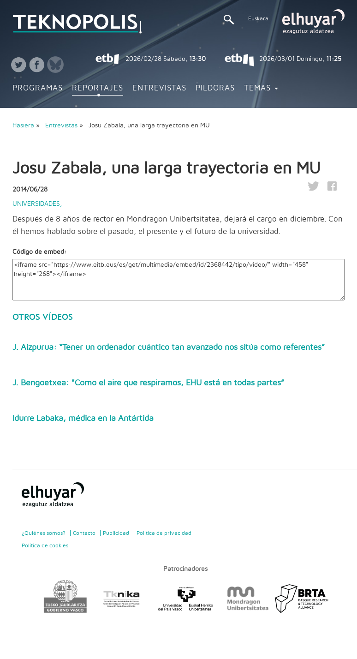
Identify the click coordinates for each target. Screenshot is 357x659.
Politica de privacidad (164, 533)
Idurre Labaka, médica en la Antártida (83, 418)
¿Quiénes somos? (43, 533)
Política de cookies (45, 545)
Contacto (84, 533)
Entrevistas (159, 88)
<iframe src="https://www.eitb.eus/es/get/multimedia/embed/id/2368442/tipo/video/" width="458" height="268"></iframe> (178, 279)
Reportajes (97, 88)
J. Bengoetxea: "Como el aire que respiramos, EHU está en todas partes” (148, 383)
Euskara (258, 18)
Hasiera (23, 125)
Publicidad (116, 533)
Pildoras (215, 88)
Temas (261, 88)
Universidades (36, 204)
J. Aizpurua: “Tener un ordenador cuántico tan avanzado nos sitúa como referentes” (168, 347)
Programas (37, 88)
